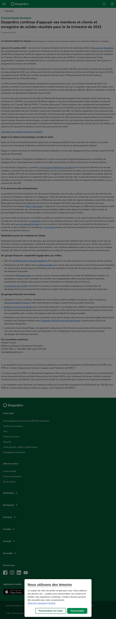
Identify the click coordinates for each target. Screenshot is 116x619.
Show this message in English (42, 603)
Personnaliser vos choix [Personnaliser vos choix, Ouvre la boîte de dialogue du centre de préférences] (51, 611)
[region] (58, 598)
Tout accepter (77, 611)
